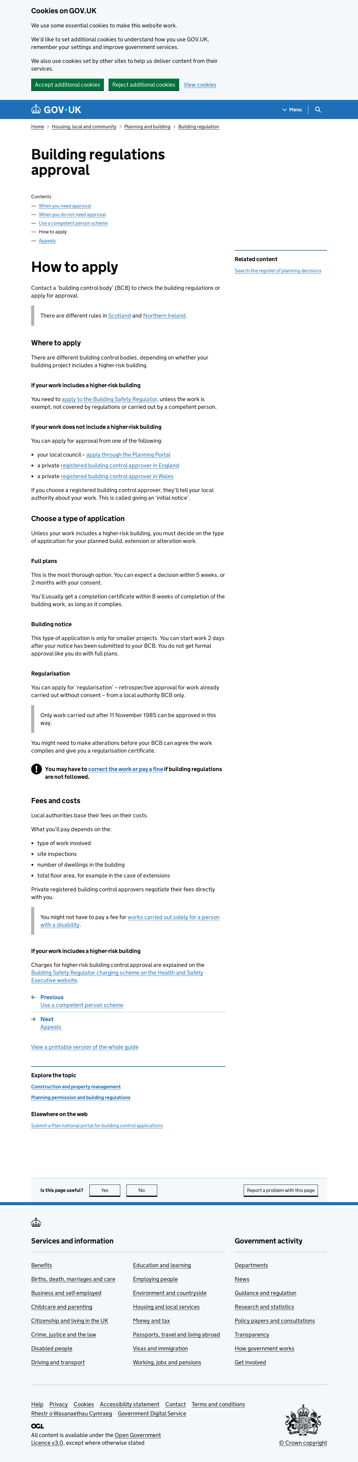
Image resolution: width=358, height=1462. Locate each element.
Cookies (84, 1404)
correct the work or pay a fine (125, 769)
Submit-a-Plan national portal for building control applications (97, 1125)
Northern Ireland (164, 315)
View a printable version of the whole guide (84, 1046)
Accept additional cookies (67, 84)
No (147, 1190)
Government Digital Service (152, 1413)
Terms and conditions (218, 1404)
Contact (175, 1404)
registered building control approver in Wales (117, 476)
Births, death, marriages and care (73, 1279)
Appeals (47, 241)
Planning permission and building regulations (80, 1097)
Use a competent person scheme (73, 223)
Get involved (250, 1362)
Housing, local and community (84, 126)
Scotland (119, 315)
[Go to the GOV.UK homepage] (56, 109)
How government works (264, 1348)
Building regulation (198, 126)
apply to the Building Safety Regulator (109, 399)
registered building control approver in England (120, 465)
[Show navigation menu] (292, 109)
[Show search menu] (317, 109)
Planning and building (147, 126)
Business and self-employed (66, 1292)
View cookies (200, 85)
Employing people (155, 1279)
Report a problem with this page (281, 1190)
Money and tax (151, 1320)
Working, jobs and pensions (167, 1362)
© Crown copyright (303, 1442)
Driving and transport (58, 1362)
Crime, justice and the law (63, 1334)
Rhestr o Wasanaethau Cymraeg (71, 1413)
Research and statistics (264, 1306)
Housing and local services (166, 1306)
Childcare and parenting (61, 1306)
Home (37, 126)
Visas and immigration (160, 1348)
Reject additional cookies (143, 84)
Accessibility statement (129, 1404)
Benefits (41, 1265)
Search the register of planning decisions (278, 270)
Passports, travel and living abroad (176, 1334)
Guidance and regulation (265, 1292)
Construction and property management (76, 1087)
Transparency (252, 1334)
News (242, 1279)
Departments (251, 1265)
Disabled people (51, 1348)
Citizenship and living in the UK (69, 1320)
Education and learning (162, 1265)
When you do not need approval (72, 214)
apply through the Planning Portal (128, 454)
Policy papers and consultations (275, 1320)
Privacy (58, 1404)
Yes (110, 1190)
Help (37, 1404)
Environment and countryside (170, 1292)
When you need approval (65, 206)
